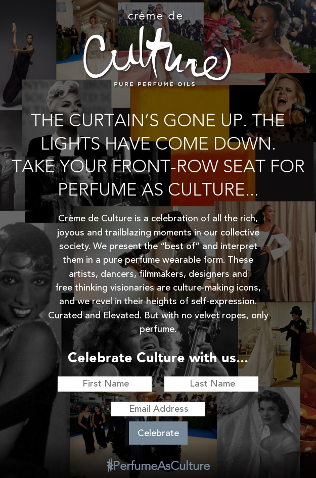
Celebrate (158, 433)
